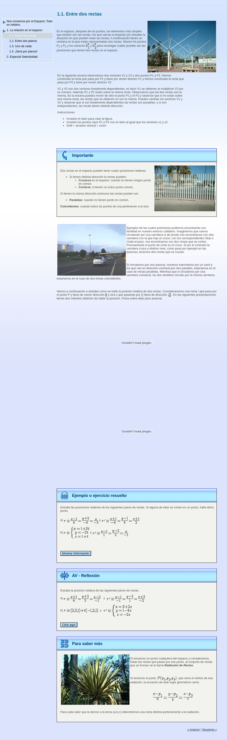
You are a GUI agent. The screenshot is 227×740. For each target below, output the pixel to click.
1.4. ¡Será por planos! (23, 51)
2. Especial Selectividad (22, 56)
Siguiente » (209, 729)
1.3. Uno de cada (20, 46)
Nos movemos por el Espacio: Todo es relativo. (30, 22)
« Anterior (193, 729)
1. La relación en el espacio (24, 30)
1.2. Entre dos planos (23, 41)
